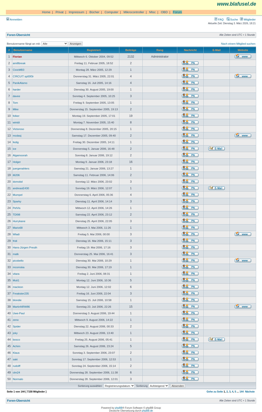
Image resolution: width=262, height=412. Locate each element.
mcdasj (17, 135)
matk (16, 253)
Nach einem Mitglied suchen (238, 43)
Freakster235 (21, 293)
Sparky (17, 201)
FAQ (218, 19)
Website (243, 49)
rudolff (16, 365)
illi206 (16, 175)
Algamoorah (20, 155)
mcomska (18, 267)
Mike (16, 109)
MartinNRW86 (21, 306)
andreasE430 (21, 188)
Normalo (18, 379)
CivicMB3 (18, 69)
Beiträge (130, 49)
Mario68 (18, 227)
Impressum (76, 12)
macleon (18, 286)
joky (15, 332)
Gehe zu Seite (215, 391)
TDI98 (16, 214)
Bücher (94, 12)
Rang (159, 49)
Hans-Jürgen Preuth (25, 247)
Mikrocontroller (134, 12)
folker (16, 115)
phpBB (118, 407)
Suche (232, 19)
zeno (16, 319)
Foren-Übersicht (18, 35)
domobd (18, 181)
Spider (17, 326)
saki (15, 359)
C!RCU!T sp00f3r (23, 76)
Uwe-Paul (18, 313)
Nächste (250, 391)
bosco (16, 339)
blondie (17, 300)
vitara (16, 273)
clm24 (16, 372)
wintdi (16, 122)
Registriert (94, 49)
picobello (18, 260)
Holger (17, 161)
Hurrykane (19, 221)
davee (16, 96)
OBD (164, 12)
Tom (15, 102)
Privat (60, 12)
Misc (152, 12)
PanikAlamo (20, 82)
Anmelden (14, 19)
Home (46, 12)
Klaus (16, 352)
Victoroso (18, 128)
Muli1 (16, 280)
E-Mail (217, 49)
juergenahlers (21, 168)
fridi (15, 240)
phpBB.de (147, 410)
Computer (111, 12)
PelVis (16, 207)
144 (241, 391)
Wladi (16, 234)
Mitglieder (248, 19)
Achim (16, 346)
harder (17, 89)
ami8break (19, 63)
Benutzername (22, 49)
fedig (16, 142)
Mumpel (17, 194)
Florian (17, 56)
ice (14, 148)
